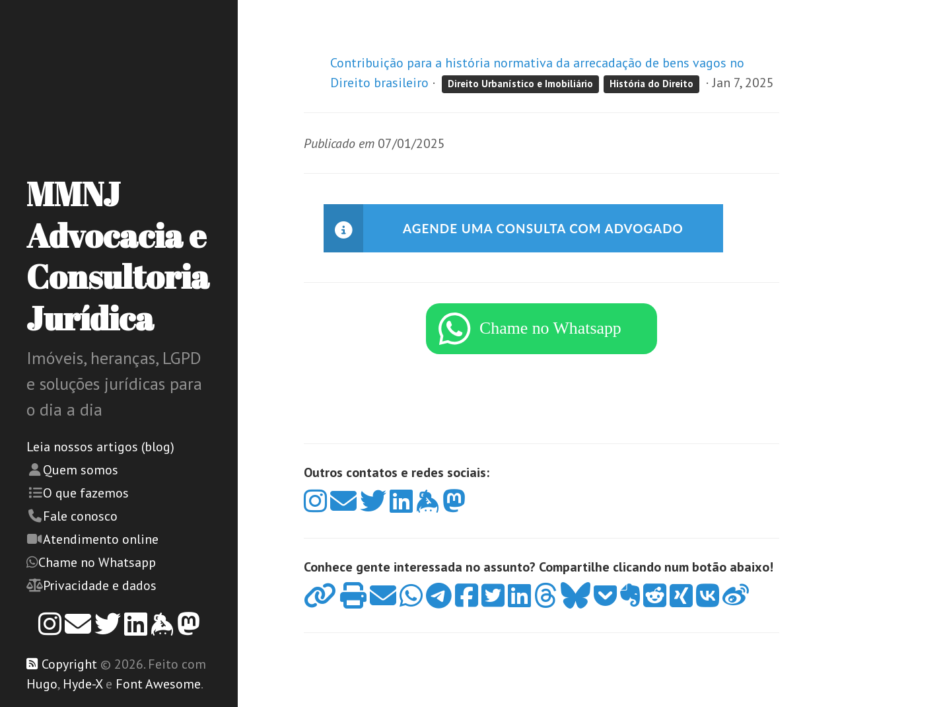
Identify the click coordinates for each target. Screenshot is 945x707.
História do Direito (651, 83)
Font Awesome (158, 683)
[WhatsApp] (541, 336)
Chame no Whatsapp (97, 562)
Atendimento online (100, 539)
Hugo (41, 683)
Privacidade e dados (100, 585)
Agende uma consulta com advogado (551, 229)
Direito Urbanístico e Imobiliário (520, 83)
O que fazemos (86, 493)
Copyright (69, 664)
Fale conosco (80, 516)
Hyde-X (82, 683)
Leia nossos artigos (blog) (100, 446)
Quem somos (80, 469)
